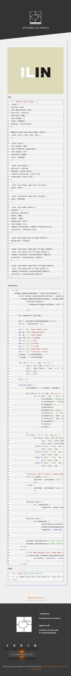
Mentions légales (50, 666)
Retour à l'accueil (35, 598)
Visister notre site (21, 654)
